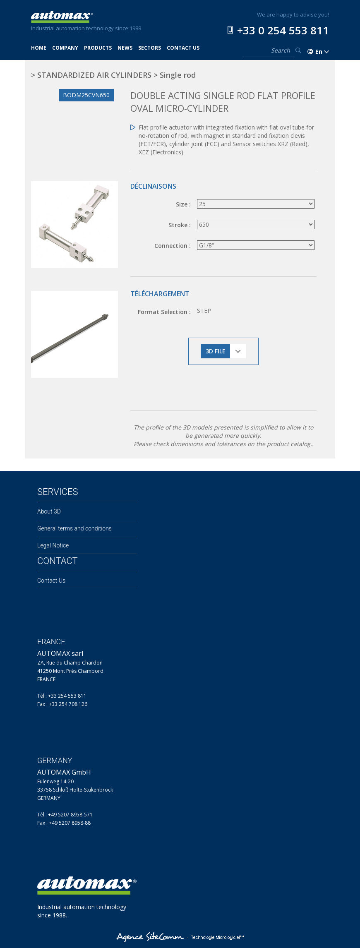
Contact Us (51, 580)
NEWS (125, 47)
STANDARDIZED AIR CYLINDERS (94, 75)
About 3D (49, 511)
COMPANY (65, 47)
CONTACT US (183, 47)
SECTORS (149, 47)
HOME (38, 47)
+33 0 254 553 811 (283, 30)
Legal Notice (53, 545)
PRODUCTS (98, 47)
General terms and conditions (74, 528)
